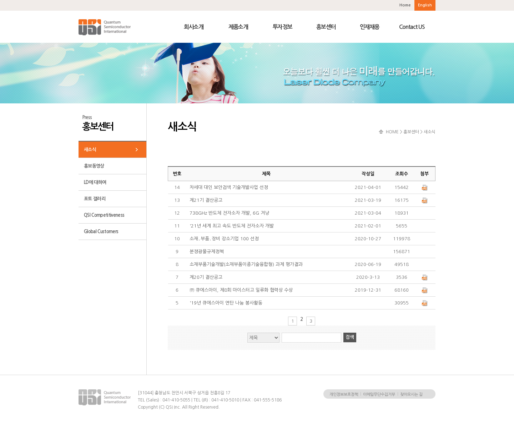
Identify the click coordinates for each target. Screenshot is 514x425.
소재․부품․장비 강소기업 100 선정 (224, 238)
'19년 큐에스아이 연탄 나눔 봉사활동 (226, 303)
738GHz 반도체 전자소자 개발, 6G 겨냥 (229, 213)
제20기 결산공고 (206, 277)
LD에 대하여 (95, 182)
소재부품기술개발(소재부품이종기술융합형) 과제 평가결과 (246, 264)
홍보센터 (326, 27)
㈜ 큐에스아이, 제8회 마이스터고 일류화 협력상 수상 (241, 290)
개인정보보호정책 (343, 394)
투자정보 (282, 27)
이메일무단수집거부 (379, 394)
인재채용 (369, 27)
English (425, 5)
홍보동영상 (94, 166)
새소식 (90, 149)
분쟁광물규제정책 (207, 251)
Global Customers (101, 231)
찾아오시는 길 (411, 394)
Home (405, 5)
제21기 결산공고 (206, 200)
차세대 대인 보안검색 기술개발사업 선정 (229, 187)
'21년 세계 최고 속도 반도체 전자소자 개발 (232, 226)
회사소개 (193, 27)
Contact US (412, 27)
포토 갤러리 (94, 198)
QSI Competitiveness (104, 215)
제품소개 (238, 27)
